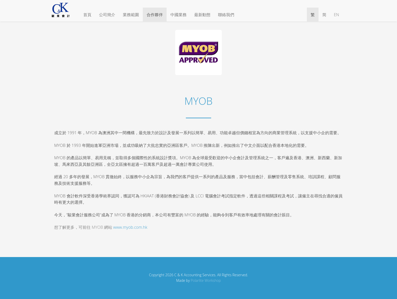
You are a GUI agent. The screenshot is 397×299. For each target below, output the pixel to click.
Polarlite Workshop (206, 280)
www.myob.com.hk (130, 227)
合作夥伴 (155, 14)
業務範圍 (131, 14)
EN (336, 14)
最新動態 (202, 14)
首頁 (87, 14)
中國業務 (178, 14)
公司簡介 (107, 14)
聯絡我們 (226, 14)
